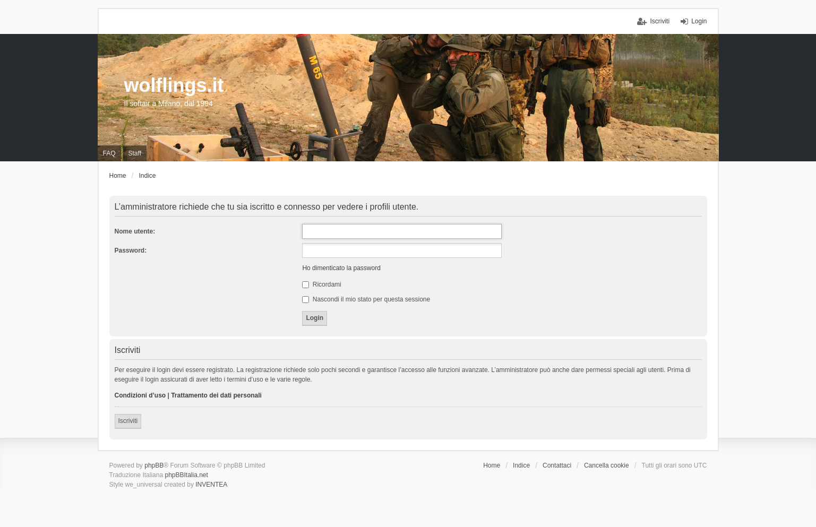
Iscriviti (128, 421)
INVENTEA (211, 484)
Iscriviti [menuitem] (659, 21)
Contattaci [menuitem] (557, 465)
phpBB (154, 465)
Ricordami (321, 284)
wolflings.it (174, 85)
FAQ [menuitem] (109, 153)
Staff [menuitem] (134, 153)
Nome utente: (135, 231)
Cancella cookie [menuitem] (606, 465)
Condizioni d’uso (140, 395)
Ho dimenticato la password (341, 268)
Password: (131, 250)
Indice (521, 465)
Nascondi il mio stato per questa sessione (366, 299)
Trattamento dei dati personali (216, 395)
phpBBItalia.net (186, 475)
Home (491, 465)
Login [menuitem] (699, 21)
